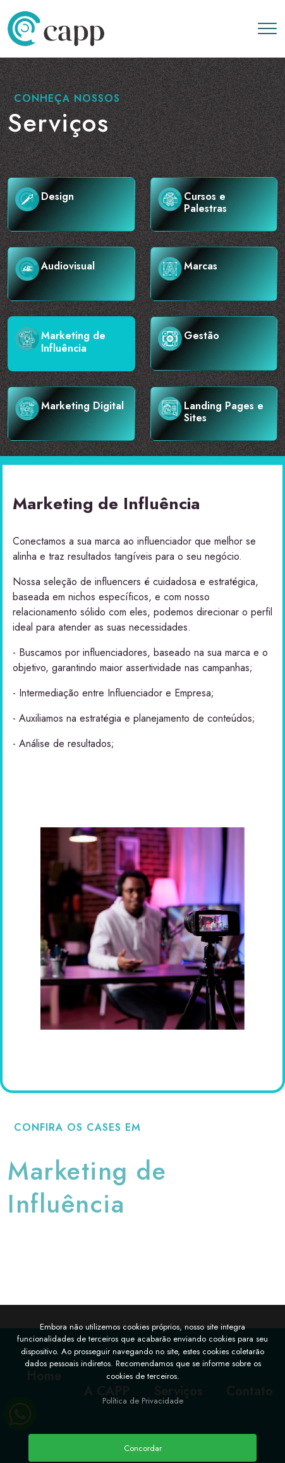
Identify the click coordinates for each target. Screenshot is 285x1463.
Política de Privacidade (142, 1401)
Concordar (143, 1448)
